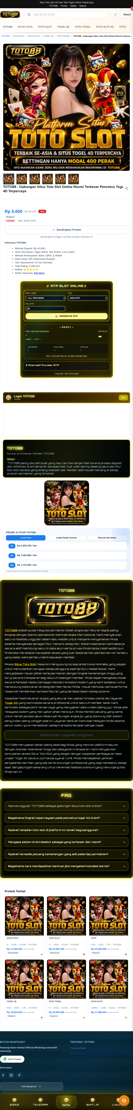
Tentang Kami (78, 1051)
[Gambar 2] (21, 179)
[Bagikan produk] (126, 188)
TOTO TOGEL (83, 26)
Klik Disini (39, 276)
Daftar (73, 5)
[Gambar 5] (60, 179)
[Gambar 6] (73, 179)
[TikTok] (19, 1078)
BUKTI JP (92, 1102)
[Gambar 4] (47, 179)
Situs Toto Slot (25, 667)
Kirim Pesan (12, 1062)
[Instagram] (11, 1078)
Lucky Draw (25, 541)
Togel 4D (11, 705)
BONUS (14, 1102)
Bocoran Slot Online (107, 541)
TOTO (122, 26)
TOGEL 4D (63, 26)
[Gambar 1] (8, 179)
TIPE (87, 299)
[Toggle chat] (124, 1100)
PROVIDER (46, 299)
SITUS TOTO (25, 26)
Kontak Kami (78, 1056)
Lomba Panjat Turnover (66, 541)
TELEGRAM (40, 1102)
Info (123, 400)
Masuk (82, 5)
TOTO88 (53, 5)
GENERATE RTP (66, 319)
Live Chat (118, 1102)
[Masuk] (127, 14)
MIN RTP (46, 310)
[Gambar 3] (34, 179)
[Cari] (29, 14)
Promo (64, 5)
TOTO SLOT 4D (105, 26)
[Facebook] (3, 1078)
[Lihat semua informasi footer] (31, 1089)
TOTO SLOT (45, 26)
